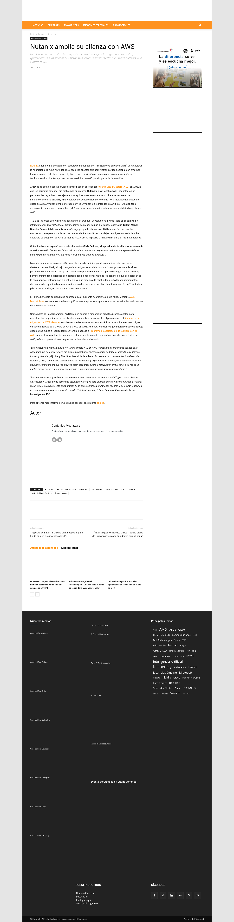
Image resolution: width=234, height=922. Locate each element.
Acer (155, 629)
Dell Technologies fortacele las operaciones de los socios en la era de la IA (124, 584)
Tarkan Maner (61, 493)
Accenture (49, 489)
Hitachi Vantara (176, 650)
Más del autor (69, 547)
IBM (155, 656)
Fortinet (172, 645)
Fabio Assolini (159, 645)
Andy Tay (83, 489)
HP (188, 650)
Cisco (181, 629)
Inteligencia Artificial (168, 661)
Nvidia (167, 677)
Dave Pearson (112, 489)
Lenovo (192, 667)
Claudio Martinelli (161, 635)
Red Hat (174, 683)
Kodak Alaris (180, 667)
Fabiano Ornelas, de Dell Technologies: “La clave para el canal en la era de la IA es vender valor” (86, 584)
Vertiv (186, 693)
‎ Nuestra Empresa (85, 893)
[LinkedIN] (59, 439)
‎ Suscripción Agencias (87, 903)
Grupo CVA (160, 650)
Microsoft (185, 672)
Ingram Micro (166, 656)
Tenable (164, 693)
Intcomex (179, 656)
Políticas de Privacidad (194, 919)
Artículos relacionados (44, 547)
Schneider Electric (163, 688)
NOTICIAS (37, 25)
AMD (163, 629)
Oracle (176, 677)
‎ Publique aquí (83, 900)
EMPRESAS (53, 25)
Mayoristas (71, 25)
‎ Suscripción (82, 896)
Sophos (178, 688)
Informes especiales (95, 25)
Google (183, 645)
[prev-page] (32, 594)
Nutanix (131, 489)
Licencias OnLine (165, 672)
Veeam (175, 693)
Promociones (121, 25)
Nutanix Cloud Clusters (42, 493)
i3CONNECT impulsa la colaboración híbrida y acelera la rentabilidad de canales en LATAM (47, 584)
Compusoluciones (181, 634)
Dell (195, 634)
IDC (122, 489)
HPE (194, 650)
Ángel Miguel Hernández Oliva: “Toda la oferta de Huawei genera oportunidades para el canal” (117, 534)
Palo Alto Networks (191, 677)
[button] (200, 25)
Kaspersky (162, 666)
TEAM (155, 693)
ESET (184, 640)
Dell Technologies (162, 640)
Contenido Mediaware (66, 425)
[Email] (54, 439)
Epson (177, 640)
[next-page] (37, 594)
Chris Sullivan (96, 489)
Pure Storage (160, 683)
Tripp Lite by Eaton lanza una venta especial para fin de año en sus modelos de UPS (56, 534)
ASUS (172, 629)
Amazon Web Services (66, 489)
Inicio (32, 34)
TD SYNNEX (190, 688)
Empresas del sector (38, 39)
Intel (190, 656)
